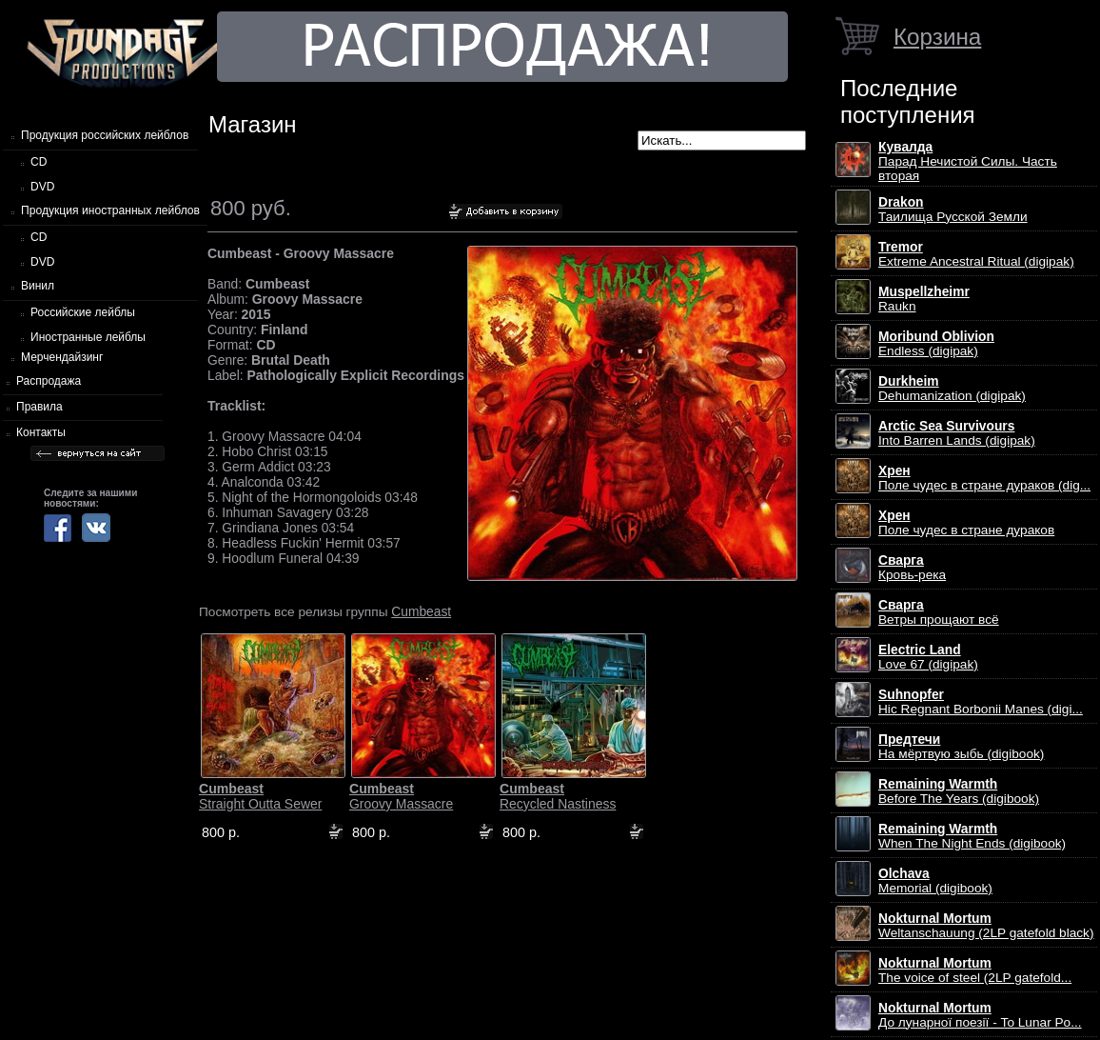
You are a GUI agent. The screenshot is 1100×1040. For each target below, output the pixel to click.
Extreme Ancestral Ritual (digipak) (976, 254)
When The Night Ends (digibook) (972, 836)
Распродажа (48, 381)
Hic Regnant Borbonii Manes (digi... (980, 702)
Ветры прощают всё (938, 612)
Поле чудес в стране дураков (966, 523)
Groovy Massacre (401, 796)
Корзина (937, 37)
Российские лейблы (82, 312)
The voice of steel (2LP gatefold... (974, 970)
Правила (39, 406)
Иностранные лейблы (88, 337)
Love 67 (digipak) (928, 657)
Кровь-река (912, 567)
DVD (42, 186)
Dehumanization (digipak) (952, 388)
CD (38, 162)
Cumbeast (421, 611)
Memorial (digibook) (935, 881)
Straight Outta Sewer (260, 796)
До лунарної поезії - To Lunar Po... (980, 1015)
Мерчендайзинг (62, 357)
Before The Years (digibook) (958, 791)
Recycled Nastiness (558, 796)
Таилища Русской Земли (953, 209)
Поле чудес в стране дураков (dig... (984, 478)
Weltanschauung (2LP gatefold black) (986, 925)
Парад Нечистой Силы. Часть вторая (967, 161)
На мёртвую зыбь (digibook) (961, 746)
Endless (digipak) (936, 344)
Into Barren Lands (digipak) (956, 433)
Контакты (41, 432)
